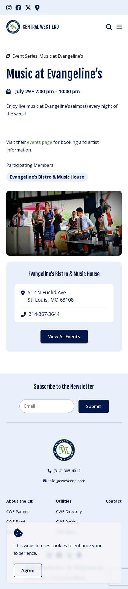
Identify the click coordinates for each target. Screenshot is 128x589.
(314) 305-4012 (64, 470)
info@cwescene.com (64, 480)
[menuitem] (8, 7)
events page (39, 142)
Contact (114, 501)
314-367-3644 (44, 314)
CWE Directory (69, 511)
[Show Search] (109, 27)
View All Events (64, 337)
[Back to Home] (64, 450)
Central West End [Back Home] (32, 27)
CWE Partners (18, 511)
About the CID (20, 501)
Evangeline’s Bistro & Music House (47, 177)
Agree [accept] (27, 570)
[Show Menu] (119, 27)
